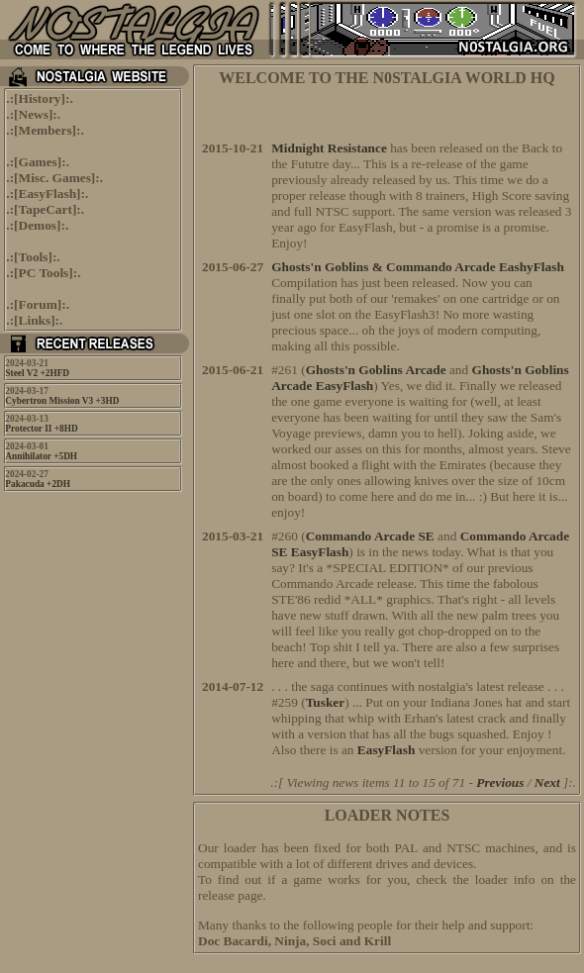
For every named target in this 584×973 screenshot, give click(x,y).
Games (38, 161)
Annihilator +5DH (41, 456)
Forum (38, 304)
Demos (38, 225)
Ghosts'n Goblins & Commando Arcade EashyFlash (417, 266)
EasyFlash (48, 193)
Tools (34, 256)
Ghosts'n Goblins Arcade (376, 369)
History (40, 98)
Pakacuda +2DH (37, 484)
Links (35, 320)
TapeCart (45, 209)
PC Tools (44, 272)
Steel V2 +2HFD (37, 373)
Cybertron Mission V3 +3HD (62, 401)
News (34, 114)
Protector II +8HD (41, 429)
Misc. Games (55, 177)
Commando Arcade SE (370, 536)
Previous (500, 782)
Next (547, 782)
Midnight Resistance (329, 148)
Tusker (325, 702)
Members (45, 130)
